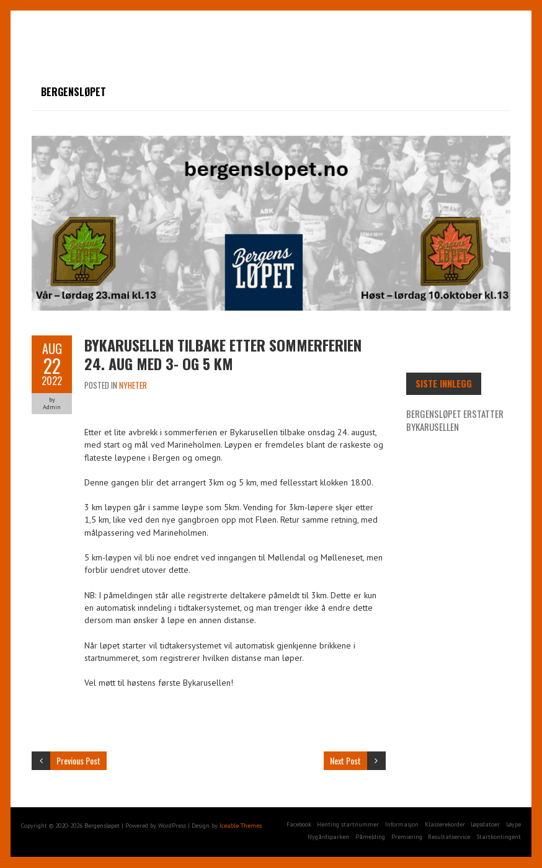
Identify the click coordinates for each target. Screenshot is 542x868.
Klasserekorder (445, 824)
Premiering (406, 837)
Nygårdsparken (328, 837)
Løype (513, 824)
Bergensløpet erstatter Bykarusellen (455, 420)
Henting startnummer (348, 824)
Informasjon (402, 824)
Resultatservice (449, 837)
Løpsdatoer (485, 824)
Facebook (299, 824)
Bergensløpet (73, 91)
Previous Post (78, 760)
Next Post (345, 760)
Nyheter (133, 385)
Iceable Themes (241, 826)
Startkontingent (498, 837)
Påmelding (370, 837)
